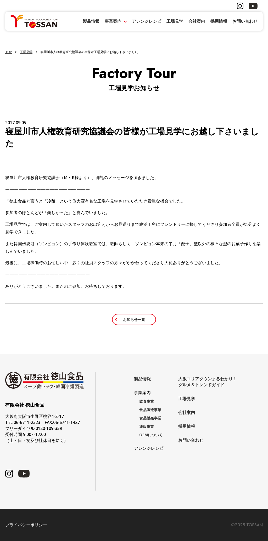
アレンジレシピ (146, 21)
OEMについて (151, 434)
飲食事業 (146, 401)
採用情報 (218, 21)
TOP (8, 52)
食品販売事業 (150, 418)
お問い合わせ (245, 21)
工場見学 (174, 21)
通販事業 (146, 426)
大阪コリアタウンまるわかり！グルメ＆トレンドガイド (207, 382)
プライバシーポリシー (26, 525)
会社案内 (196, 21)
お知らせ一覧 (134, 319)
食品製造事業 (150, 409)
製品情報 (91, 21)
